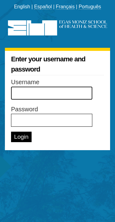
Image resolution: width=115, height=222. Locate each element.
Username (25, 82)
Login (21, 137)
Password (24, 109)
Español (43, 6)
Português (90, 6)
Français (65, 6)
